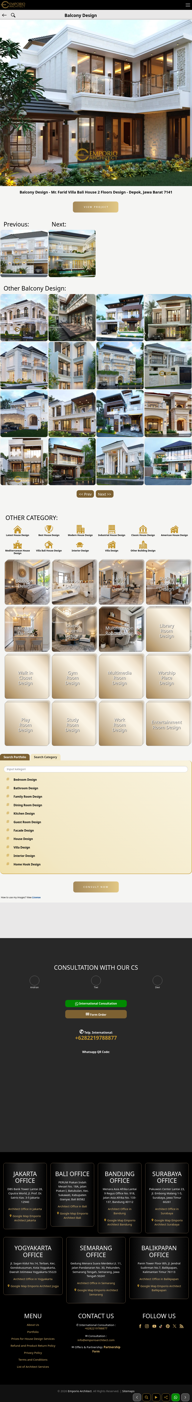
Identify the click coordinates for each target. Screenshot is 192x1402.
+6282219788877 (96, 1037)
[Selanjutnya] (185, 1397)
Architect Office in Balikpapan (159, 1279)
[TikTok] (161, 1327)
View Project (95, 207)
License (36, 897)
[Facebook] (140, 1327)
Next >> (104, 494)
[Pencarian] (146, 1397)
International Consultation (96, 1003)
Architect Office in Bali (72, 1206)
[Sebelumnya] (137, 1397)
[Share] (166, 1397)
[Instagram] (147, 1327)
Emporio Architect (80, 1391)
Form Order (96, 1014)
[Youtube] (154, 1327)
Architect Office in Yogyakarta (33, 1279)
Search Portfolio (15, 757)
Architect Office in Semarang (96, 1283)
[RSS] (181, 1327)
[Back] (5, 15)
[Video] (156, 1397)
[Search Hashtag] (13, 15)
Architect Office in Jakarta (25, 1209)
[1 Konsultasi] (175, 1397)
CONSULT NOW (96, 887)
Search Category (45, 757)
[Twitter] (175, 1328)
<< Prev (85, 494)
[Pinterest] (168, 1327)
